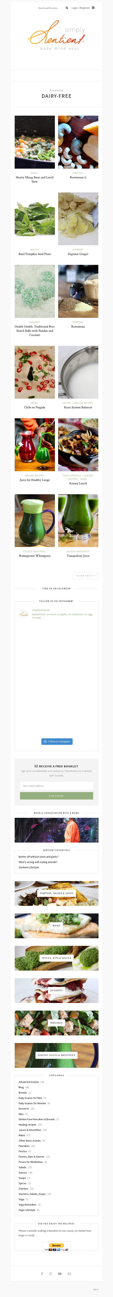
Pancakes (24, 1146)
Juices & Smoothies (34, 551)
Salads (22, 1167)
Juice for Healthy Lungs (35, 480)
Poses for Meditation (31, 1162)
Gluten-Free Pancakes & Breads (37, 1119)
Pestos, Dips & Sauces (31, 1156)
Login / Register (83, 8)
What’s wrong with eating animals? (38, 862)
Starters (78, 173)
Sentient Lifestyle (29, 867)
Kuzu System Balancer (78, 407)
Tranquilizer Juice (78, 556)
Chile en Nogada (34, 407)
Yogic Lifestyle (72, 475)
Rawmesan (78, 326)
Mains (34, 173)
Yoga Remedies (27, 1204)
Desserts (34, 322)
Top (96, 1289)
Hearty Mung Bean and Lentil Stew (35, 179)
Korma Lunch (78, 483)
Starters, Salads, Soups (32, 1194)
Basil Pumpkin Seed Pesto (34, 254)
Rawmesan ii (78, 177)
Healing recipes (83, 403)
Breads (23, 1092)
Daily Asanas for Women (32, 1103)
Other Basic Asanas (30, 1140)
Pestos (23, 1151)
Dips (21, 1114)
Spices (22, 1183)
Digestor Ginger (78, 254)
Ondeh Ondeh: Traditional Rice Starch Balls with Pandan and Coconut (35, 330)
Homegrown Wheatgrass (34, 556)
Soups (22, 1178)
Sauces (34, 249)
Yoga (21, 1199)
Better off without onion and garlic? (39, 856)
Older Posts (86, 575)
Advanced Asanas (29, 1082)
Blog (21, 1087)
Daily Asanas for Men (30, 1098)
